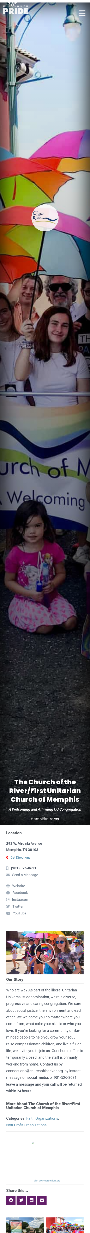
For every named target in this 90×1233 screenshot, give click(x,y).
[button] (45, 952)
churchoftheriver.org (45, 818)
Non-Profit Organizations (26, 1125)
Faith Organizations (42, 1118)
